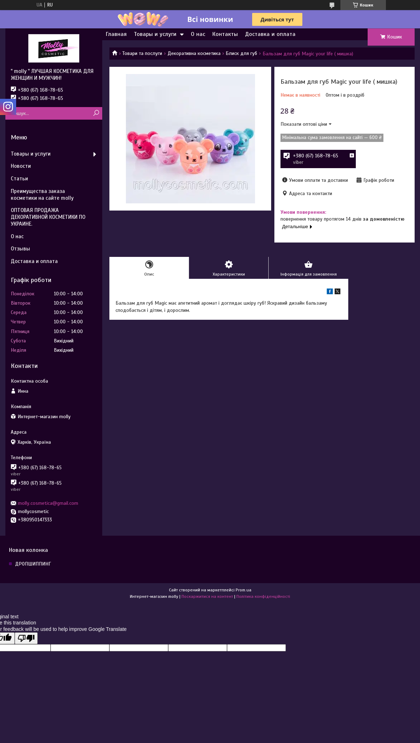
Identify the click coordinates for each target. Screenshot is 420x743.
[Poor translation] (26, 638)
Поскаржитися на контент (207, 596)
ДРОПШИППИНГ (33, 564)
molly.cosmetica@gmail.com (48, 503)
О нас (198, 34)
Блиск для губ (241, 53)
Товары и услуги (155, 34)
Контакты (225, 34)
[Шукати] (96, 113)
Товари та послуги (142, 53)
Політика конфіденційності (263, 596)
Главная (116, 34)
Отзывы (20, 248)
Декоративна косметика (194, 53)
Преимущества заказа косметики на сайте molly (42, 194)
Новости (21, 166)
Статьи (19, 178)
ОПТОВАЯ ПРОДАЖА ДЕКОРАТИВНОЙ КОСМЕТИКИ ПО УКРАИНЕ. (48, 217)
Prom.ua (243, 589)
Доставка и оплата (270, 34)
